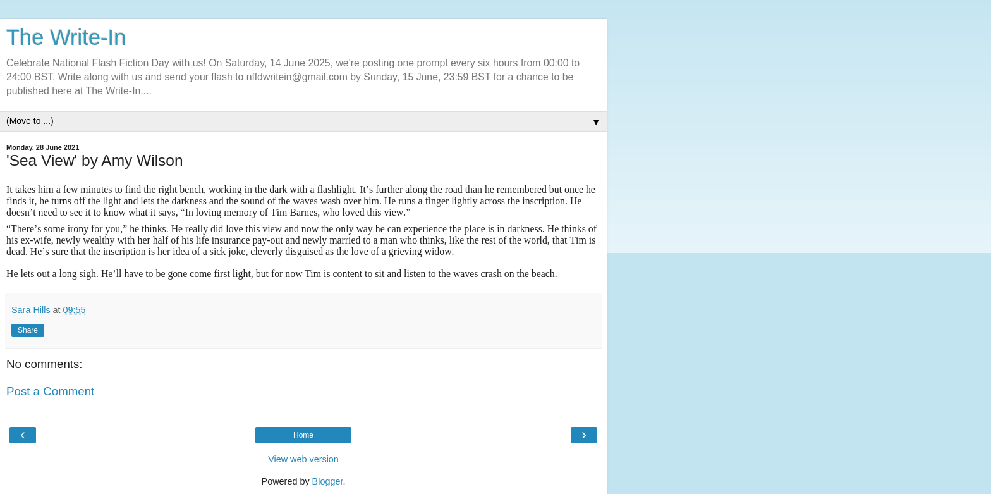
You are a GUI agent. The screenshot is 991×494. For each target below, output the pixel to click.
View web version (303, 459)
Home (303, 435)
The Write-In (66, 37)
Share (28, 330)
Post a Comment (50, 391)
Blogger (327, 481)
